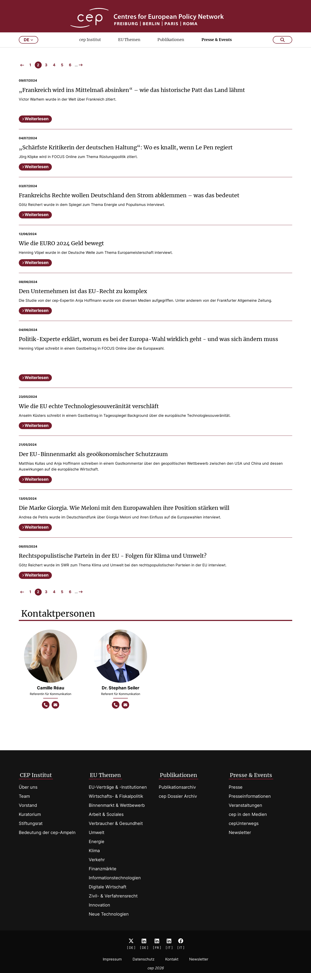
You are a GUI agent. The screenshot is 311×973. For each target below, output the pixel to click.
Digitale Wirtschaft (107, 886)
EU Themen (129, 48)
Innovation (99, 905)
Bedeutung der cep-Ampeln (47, 832)
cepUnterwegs (244, 823)
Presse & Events (217, 48)
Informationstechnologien (115, 877)
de (28, 49)
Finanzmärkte (102, 868)
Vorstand (28, 805)
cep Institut (90, 48)
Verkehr (97, 859)
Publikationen (170, 48)
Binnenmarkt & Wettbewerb (117, 805)
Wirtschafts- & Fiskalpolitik (116, 796)
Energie (96, 841)
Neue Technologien (109, 914)
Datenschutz (143, 959)
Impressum (112, 959)
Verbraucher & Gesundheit (116, 823)
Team (24, 796)
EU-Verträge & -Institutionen (118, 787)
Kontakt (171, 959)
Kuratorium (30, 814)
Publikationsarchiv (177, 787)
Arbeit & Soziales (106, 814)
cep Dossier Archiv (178, 796)
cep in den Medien (248, 814)
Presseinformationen (250, 796)
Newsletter (240, 832)
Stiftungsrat (31, 823)
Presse (236, 787)
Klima (94, 850)
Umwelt (96, 832)
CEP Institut (36, 775)
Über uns (28, 787)
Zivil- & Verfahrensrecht (113, 896)
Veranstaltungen (245, 805)
